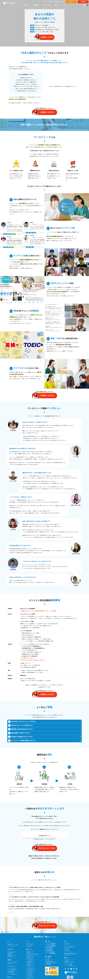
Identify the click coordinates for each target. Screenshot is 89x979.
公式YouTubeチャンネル (69, 947)
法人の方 (45, 1)
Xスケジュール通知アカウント (70, 946)
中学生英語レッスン (30, 962)
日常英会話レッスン (30, 970)
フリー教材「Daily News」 (13, 974)
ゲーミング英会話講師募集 (50, 953)
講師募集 (56, 1)
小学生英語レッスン (30, 961)
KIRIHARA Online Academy (69, 962)
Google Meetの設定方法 (12, 969)
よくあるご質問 (30, 944)
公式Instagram (67, 943)
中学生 (67, 954)
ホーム (1, 932)
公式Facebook (67, 950)
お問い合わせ (29, 946)
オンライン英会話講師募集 (50, 943)
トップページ (10, 943)
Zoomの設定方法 (11, 971)
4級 (35, 954)
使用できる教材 (11, 972)
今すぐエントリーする (47, 848)
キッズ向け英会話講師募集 (50, 944)
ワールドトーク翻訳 (68, 964)
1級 (26, 954)
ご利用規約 (48, 958)
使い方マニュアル (30, 943)
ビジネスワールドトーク (69, 959)
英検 (64, 953)
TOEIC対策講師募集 (49, 949)
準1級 (29, 954)
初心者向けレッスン (30, 951)
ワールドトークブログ (69, 952)
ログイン (71, 1)
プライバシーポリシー (50, 959)
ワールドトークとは (11, 951)
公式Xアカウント (68, 944)
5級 (37, 954)
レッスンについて (46, 5)
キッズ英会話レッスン (31, 959)
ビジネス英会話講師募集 (50, 952)
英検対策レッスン (30, 952)
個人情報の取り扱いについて (51, 961)
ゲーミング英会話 (30, 977)
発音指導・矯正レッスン (31, 956)
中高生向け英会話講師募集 (50, 946)
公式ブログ (62, 1)
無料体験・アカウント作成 (13, 944)
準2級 (32, 954)
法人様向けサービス (30, 975)
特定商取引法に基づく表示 (50, 962)
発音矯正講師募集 (49, 950)
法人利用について (11, 957)
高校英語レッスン (30, 964)
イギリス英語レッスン (31, 974)
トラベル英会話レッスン (31, 971)
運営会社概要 (48, 964)
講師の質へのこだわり (12, 955)
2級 (30, 954)
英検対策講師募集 (49, 947)
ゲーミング (71, 954)
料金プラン (57, 5)
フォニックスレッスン (31, 967)
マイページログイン (11, 946)
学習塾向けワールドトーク (69, 961)
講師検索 (36, 5)
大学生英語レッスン (30, 965)
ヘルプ (64, 5)
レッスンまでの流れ (11, 968)
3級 (34, 954)
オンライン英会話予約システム (70, 965)
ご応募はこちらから (46, 37)
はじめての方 (26, 5)
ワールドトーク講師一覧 (12, 961)
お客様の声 (10, 954)
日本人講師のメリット (12, 952)
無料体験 (83, 1)
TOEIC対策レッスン (30, 955)
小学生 (65, 954)
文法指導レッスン (30, 958)
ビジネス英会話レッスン (31, 968)
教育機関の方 (51, 1)
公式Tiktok (67, 949)
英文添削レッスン (30, 973)
